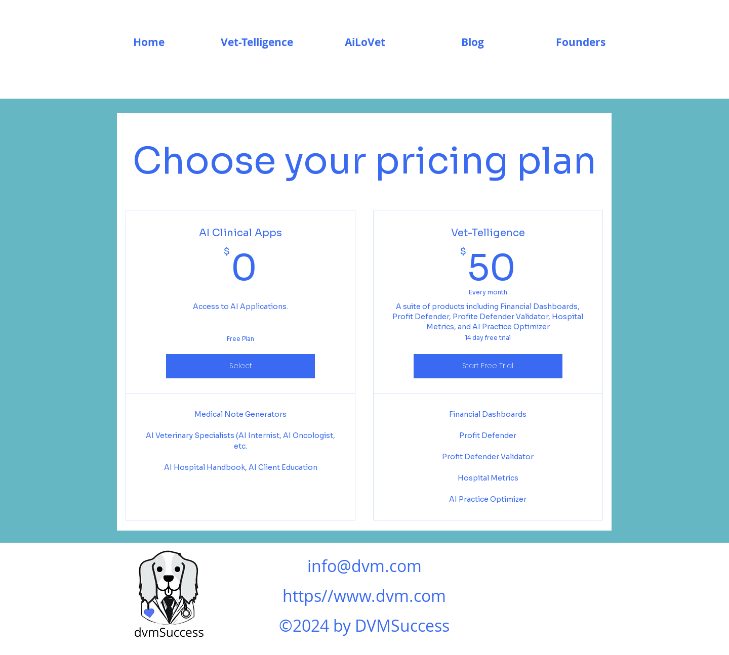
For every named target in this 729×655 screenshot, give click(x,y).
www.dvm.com (390, 595)
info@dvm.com (364, 566)
